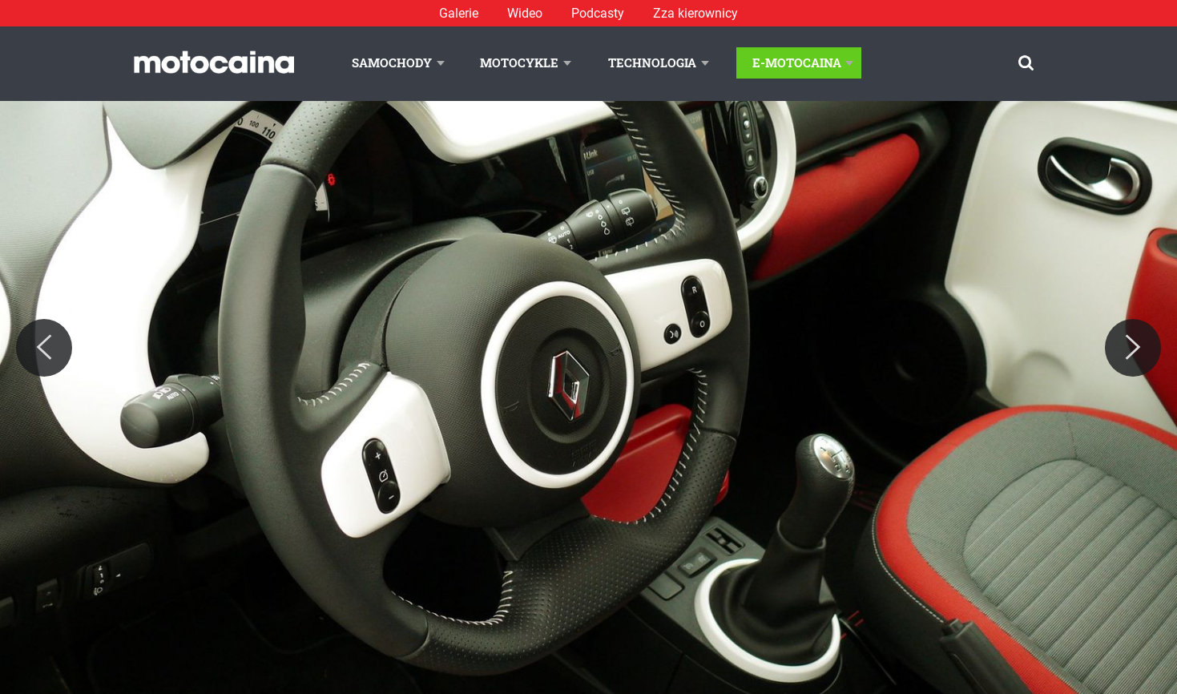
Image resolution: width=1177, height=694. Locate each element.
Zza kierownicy (695, 13)
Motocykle (519, 62)
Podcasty (597, 13)
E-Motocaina (796, 62)
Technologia (652, 62)
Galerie (458, 13)
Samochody (392, 62)
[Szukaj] (1026, 63)
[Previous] (44, 348)
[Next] (1133, 348)
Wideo (524, 13)
